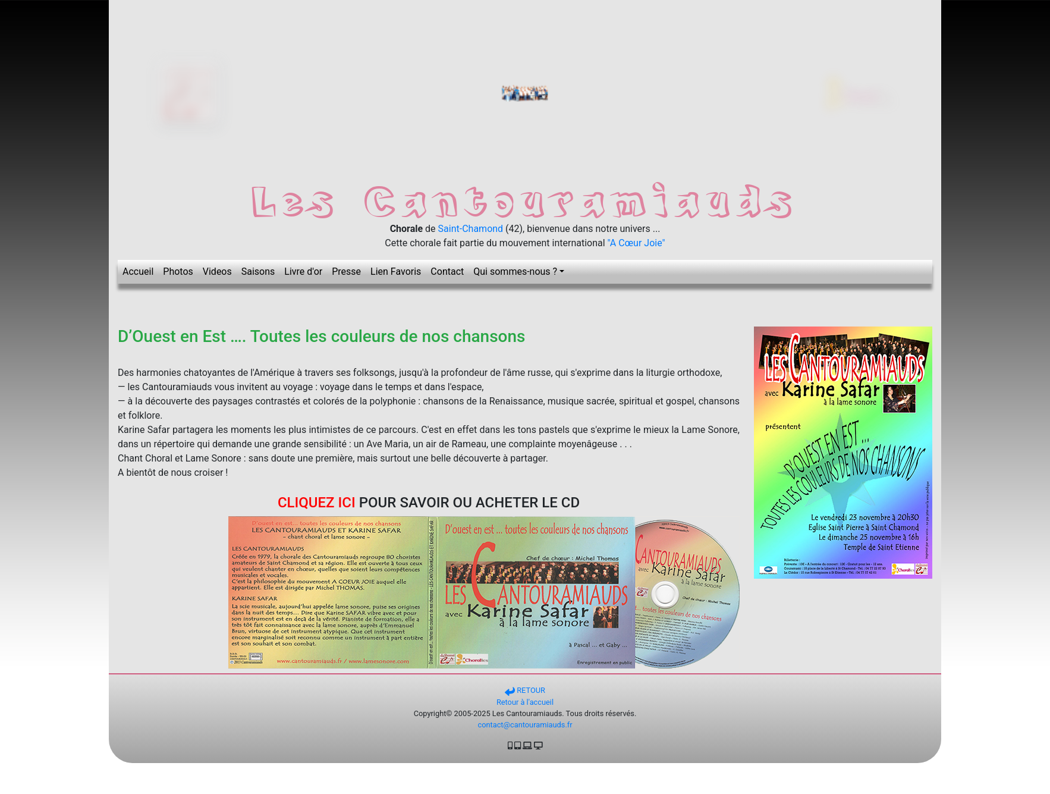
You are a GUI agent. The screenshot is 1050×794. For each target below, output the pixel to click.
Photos (178, 271)
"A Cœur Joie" (636, 243)
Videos (217, 271)
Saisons (258, 271)
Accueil (137, 271)
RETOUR (525, 690)
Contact (447, 271)
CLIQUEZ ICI (317, 502)
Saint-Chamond (471, 228)
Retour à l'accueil (525, 702)
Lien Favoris (395, 271)
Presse (346, 271)
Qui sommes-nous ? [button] (515, 271)
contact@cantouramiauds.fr (524, 724)
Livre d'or (303, 271)
